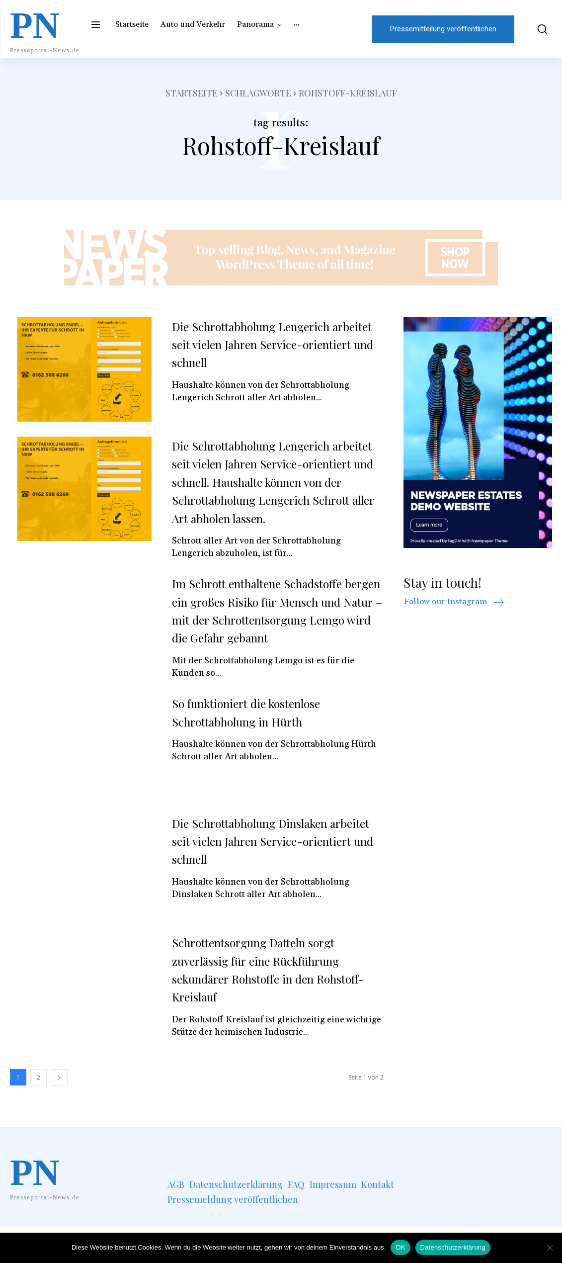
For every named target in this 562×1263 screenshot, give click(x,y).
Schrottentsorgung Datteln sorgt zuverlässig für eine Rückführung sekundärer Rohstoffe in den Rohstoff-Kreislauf (268, 1005)
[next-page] (59, 1113)
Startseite (191, 93)
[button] (538, 29)
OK (400, 1247)
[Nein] (550, 1248)
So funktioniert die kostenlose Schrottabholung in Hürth (258, 748)
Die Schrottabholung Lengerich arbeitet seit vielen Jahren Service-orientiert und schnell (271, 344)
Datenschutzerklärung (452, 1247)
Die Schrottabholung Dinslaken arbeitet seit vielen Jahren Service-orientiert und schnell (271, 876)
